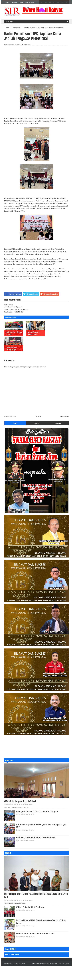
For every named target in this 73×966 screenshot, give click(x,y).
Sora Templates (43, 963)
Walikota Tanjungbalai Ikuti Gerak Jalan (30, 907)
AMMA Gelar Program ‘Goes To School (20, 801)
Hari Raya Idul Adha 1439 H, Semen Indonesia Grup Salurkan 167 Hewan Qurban (41, 921)
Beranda (38, 416)
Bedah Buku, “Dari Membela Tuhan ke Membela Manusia (35, 837)
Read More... (29, 804)
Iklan (21, 2)
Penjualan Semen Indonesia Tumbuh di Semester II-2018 (36, 933)
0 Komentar (18, 804)
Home (7, 2)
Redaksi (14, 2)
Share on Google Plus (49, 294)
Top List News (29, 2)
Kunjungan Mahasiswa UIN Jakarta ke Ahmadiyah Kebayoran (37, 811)
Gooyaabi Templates (63, 963)
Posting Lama (64, 416)
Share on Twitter (30, 294)
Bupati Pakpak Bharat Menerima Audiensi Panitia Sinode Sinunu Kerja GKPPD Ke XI (36, 895)
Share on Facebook (12, 294)
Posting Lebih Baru (10, 416)
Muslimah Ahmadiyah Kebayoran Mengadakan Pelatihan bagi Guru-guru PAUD (41, 825)
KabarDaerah (27, 44)
